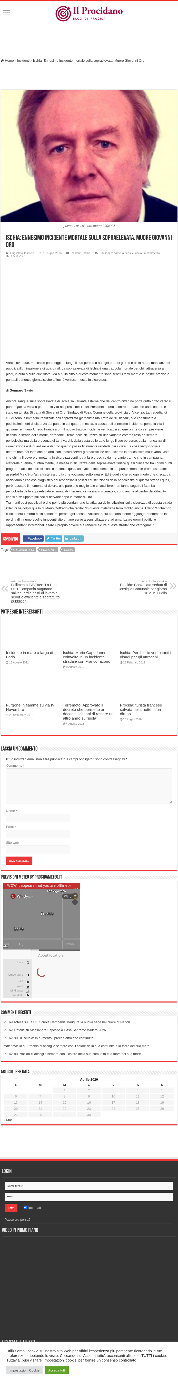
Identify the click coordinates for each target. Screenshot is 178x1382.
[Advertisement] (89, 46)
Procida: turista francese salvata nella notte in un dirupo (141, 709)
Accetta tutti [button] (57, 1370)
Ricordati (32, 1208)
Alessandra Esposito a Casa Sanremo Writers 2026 (68, 1030)
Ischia (86, 253)
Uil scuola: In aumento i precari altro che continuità (56, 1038)
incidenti (23, 60)
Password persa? (17, 1219)
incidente (48, 549)
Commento (15, 765)
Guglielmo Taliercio (22, 253)
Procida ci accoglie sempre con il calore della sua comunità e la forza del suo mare (88, 1046)
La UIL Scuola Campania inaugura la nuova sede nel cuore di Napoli (79, 1022)
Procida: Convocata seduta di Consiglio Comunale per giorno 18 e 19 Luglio (140, 587)
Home (7, 60)
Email (11, 827)
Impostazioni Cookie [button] (24, 1370)
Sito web (12, 843)
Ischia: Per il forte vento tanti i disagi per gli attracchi (145, 654)
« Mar (7, 1120)
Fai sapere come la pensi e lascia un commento (130, 253)
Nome (11, 811)
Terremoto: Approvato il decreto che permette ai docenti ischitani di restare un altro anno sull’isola (88, 711)
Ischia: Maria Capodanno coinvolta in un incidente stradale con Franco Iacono (86, 656)
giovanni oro (23, 549)
